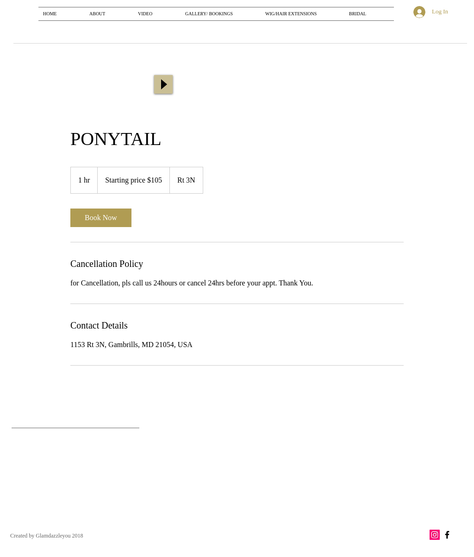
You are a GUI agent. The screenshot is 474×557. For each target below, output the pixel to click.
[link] (100, 218)
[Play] (163, 84)
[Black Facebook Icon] (447, 535)
